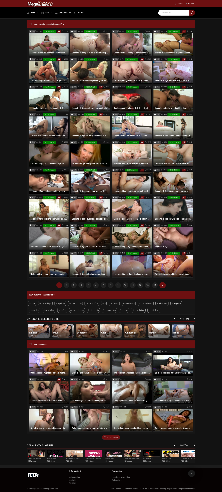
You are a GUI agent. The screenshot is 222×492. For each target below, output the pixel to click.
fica (103, 303)
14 (155, 285)
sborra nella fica (145, 303)
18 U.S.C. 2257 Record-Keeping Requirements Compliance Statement (168, 489)
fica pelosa (60, 303)
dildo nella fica (138, 310)
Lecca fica (114, 303)
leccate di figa (45, 303)
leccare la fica (129, 303)
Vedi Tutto (184, 319)
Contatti (72, 480)
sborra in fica (48, 310)
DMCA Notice (116, 489)
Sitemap (72, 483)
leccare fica (34, 310)
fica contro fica (109, 310)
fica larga (124, 310)
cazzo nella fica (77, 310)
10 (125, 285)
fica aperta (176, 303)
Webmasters (116, 480)
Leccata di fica (92, 303)
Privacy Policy (74, 477)
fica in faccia (93, 310)
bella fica (62, 310)
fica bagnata (162, 303)
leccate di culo (75, 303)
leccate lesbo (154, 310)
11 (133, 285)
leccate (32, 303)
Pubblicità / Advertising (121, 477)
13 (147, 285)
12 (140, 285)
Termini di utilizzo (131, 489)
